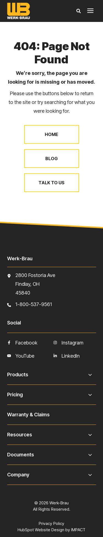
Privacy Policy (51, 523)
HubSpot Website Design (41, 529)
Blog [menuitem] (51, 158)
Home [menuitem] (51, 134)
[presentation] (90, 11)
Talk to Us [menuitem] (51, 182)
